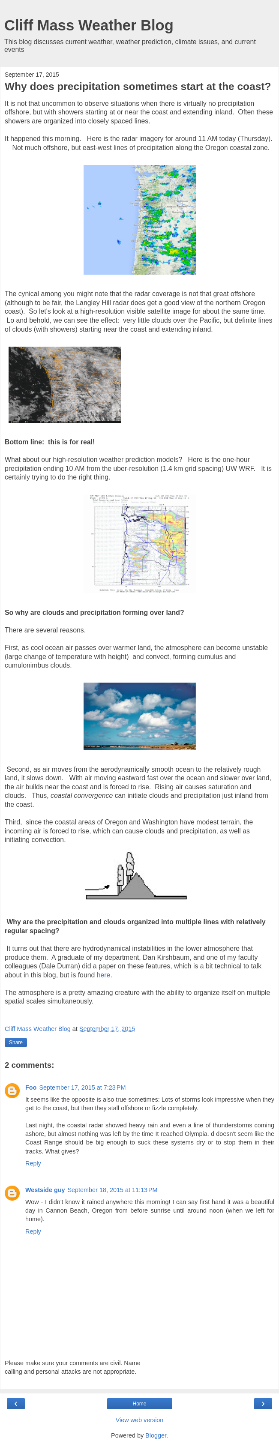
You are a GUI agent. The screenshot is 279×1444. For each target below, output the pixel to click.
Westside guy (45, 1189)
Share (16, 1043)
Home (139, 1404)
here (104, 975)
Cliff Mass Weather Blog (89, 25)
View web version (140, 1420)
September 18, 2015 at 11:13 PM (113, 1189)
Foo (30, 1087)
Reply (33, 1163)
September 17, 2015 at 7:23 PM (82, 1087)
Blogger (155, 1435)
